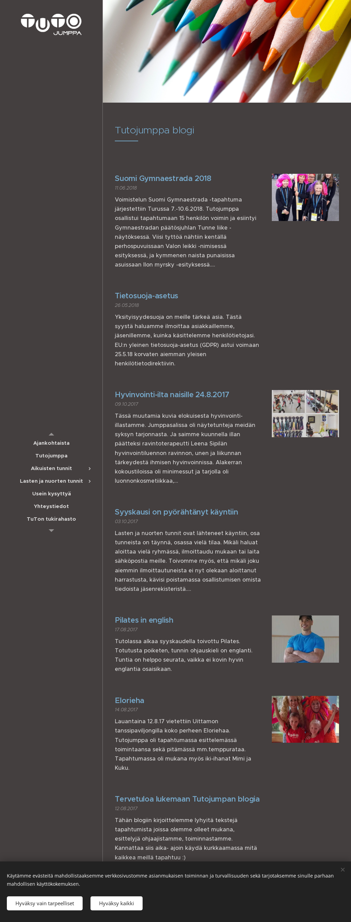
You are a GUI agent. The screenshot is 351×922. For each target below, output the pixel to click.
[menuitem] (51, 443)
